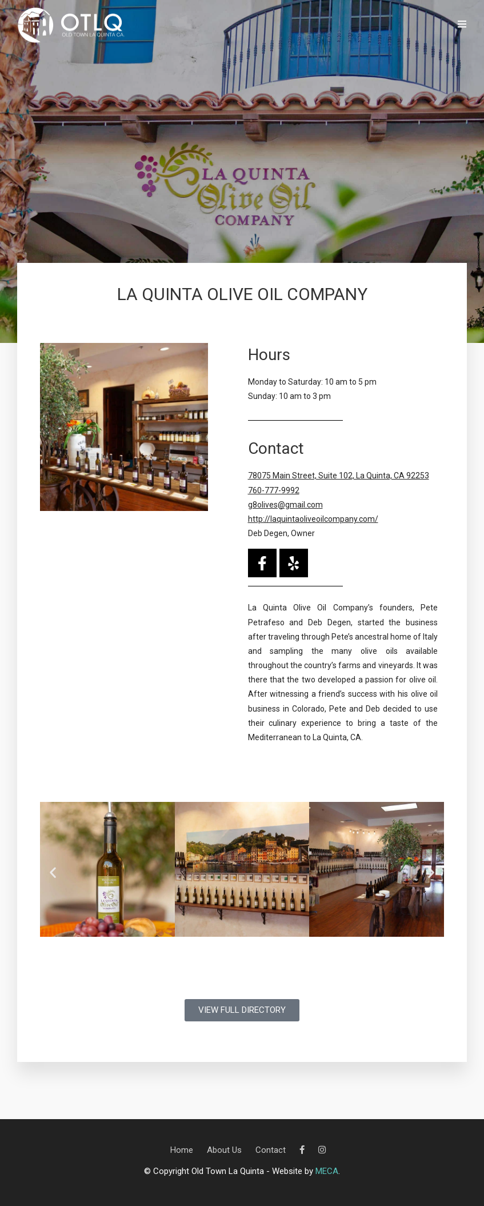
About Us (224, 1150)
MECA (326, 1171)
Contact (270, 1150)
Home (181, 1150)
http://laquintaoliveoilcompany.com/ (313, 519)
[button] (53, 872)
